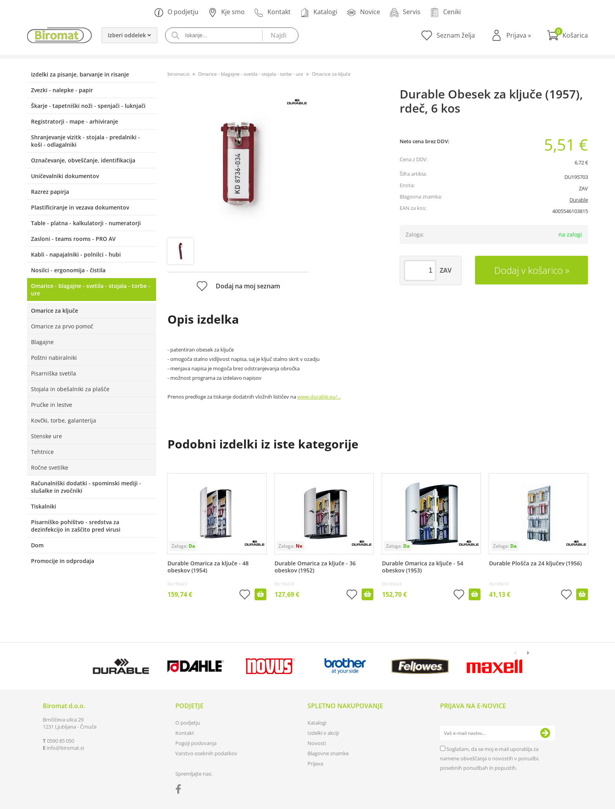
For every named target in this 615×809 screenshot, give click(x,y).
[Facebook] (180, 790)
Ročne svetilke (49, 467)
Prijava (518, 35)
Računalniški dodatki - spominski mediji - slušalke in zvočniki (86, 486)
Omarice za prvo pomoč (62, 326)
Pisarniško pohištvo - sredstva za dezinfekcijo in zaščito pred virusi (75, 525)
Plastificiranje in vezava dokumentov (80, 207)
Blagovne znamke (328, 753)
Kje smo (226, 12)
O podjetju (176, 12)
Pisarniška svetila (53, 373)
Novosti (317, 743)
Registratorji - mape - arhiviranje (74, 121)
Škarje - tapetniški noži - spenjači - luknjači (88, 105)
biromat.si (178, 74)
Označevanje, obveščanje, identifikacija (83, 160)
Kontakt (272, 12)
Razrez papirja (50, 191)
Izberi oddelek (129, 35)
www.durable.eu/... (319, 396)
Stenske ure (46, 436)
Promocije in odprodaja (62, 561)
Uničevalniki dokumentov (65, 176)
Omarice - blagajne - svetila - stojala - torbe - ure (90, 289)
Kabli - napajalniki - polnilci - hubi (76, 254)
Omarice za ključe (54, 310)
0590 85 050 (60, 740)
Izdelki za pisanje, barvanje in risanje (80, 74)
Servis (404, 12)
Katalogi (318, 12)
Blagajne (42, 342)
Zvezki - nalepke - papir (62, 90)
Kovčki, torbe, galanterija (63, 420)
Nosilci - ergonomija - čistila (68, 270)
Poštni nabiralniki (54, 357)
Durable (579, 199)
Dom (37, 545)
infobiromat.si (65, 747)
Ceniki (445, 12)
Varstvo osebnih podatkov (206, 753)
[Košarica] (567, 35)
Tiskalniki (43, 506)
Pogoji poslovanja (196, 743)
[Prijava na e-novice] (545, 733)
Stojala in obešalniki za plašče (70, 389)
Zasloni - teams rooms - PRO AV (73, 238)
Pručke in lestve (51, 404)
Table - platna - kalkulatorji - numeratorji (86, 223)
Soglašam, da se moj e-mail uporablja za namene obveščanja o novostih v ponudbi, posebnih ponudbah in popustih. (489, 758)
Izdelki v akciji (323, 732)
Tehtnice (42, 452)
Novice (363, 12)
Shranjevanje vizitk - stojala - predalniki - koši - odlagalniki (85, 140)
